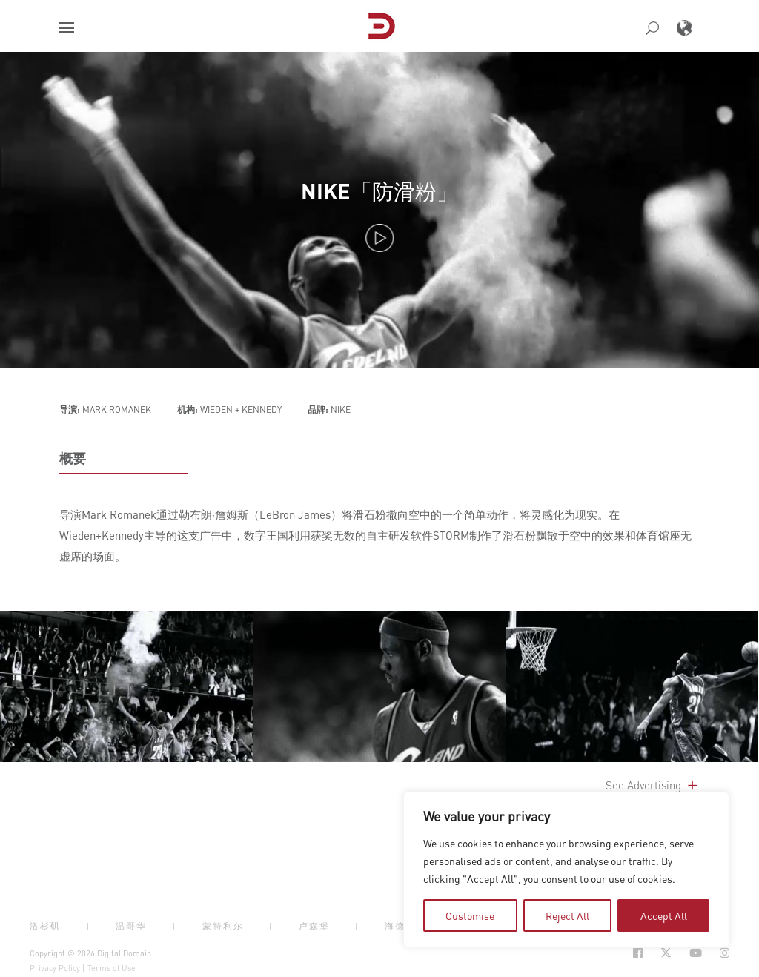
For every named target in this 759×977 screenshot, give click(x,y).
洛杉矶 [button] (45, 926)
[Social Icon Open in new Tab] (638, 953)
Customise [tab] (469, 915)
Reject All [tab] (567, 915)
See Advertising (653, 785)
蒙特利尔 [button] (223, 926)
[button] (66, 27)
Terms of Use (111, 968)
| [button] (88, 926)
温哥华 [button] (131, 926)
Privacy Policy (55, 968)
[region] (566, 869)
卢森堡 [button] (314, 926)
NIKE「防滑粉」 (379, 191)
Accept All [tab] (663, 915)
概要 (72, 458)
